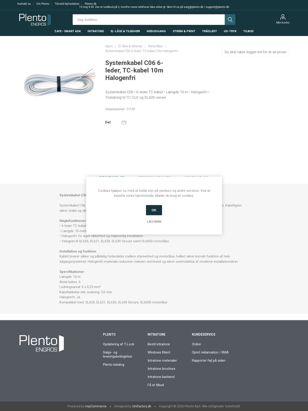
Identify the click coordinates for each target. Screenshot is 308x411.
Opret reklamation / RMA (210, 352)
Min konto (282, 22)
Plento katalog (113, 365)
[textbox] (149, 19)
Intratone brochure (161, 369)
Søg (230, 19)
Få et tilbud (156, 385)
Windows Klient (159, 352)
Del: (108, 122)
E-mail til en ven (124, 122)
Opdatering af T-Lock (118, 344)
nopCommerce (96, 406)
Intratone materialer (162, 360)
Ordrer (196, 344)
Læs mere (154, 221)
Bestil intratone (159, 344)
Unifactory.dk (141, 406)
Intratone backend (161, 377)
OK (154, 210)
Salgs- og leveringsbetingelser (117, 354)
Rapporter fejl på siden (208, 360)
